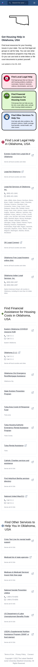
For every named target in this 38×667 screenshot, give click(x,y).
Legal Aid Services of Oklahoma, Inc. (19, 188)
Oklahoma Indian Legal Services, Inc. (19, 276)
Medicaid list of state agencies (18, 557)
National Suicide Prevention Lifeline (19, 591)
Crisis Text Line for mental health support (19, 540)
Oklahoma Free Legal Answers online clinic (19, 259)
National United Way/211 (15, 496)
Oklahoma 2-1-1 (12, 352)
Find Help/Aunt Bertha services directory (19, 479)
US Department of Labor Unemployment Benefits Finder (19, 615)
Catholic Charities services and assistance (19, 462)
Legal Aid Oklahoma (14, 171)
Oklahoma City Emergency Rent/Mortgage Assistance (19, 374)
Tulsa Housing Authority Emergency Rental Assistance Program (19, 428)
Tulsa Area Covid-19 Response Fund (19, 408)
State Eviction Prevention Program (19, 392)
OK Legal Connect (13, 242)
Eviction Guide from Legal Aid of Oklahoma (19, 155)
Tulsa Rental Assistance (15, 445)
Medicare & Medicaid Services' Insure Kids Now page (19, 573)
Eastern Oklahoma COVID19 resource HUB (19, 330)
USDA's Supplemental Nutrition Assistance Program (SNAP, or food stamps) (19, 634)
